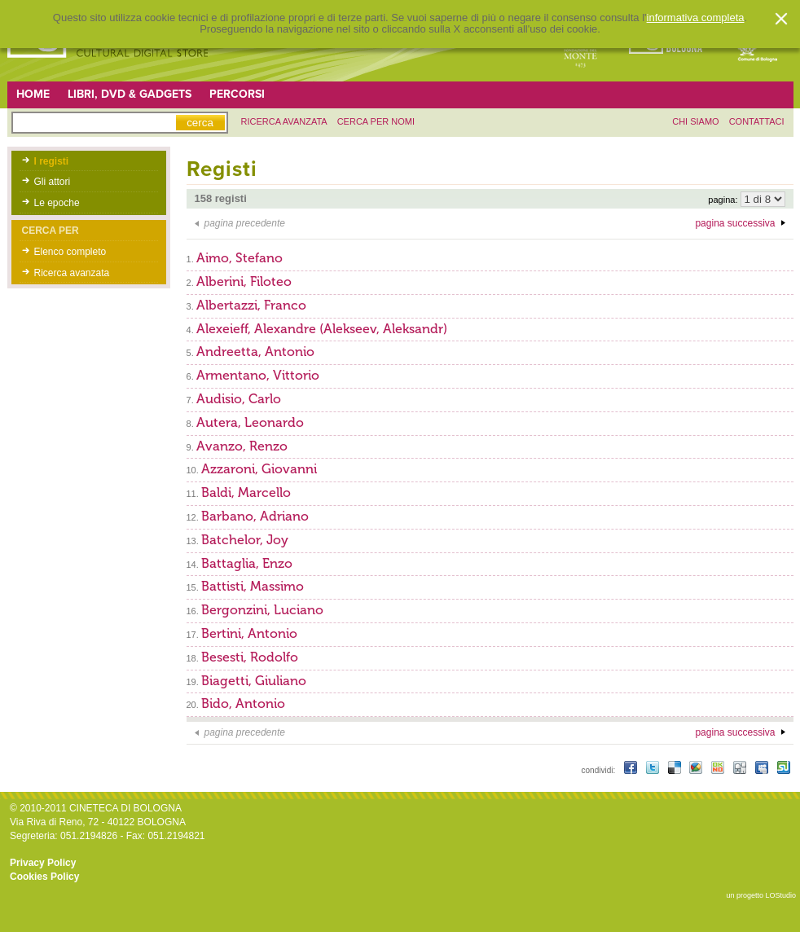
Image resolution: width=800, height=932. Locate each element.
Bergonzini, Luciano (262, 610)
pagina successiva (735, 223)
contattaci (757, 121)
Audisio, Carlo (238, 399)
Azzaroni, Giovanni (259, 469)
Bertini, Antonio (249, 633)
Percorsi (237, 94)
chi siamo (695, 121)
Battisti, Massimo (252, 586)
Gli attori (52, 181)
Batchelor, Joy (244, 539)
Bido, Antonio (243, 703)
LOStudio (780, 895)
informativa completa (696, 18)
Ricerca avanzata (72, 273)
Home (33, 94)
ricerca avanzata (284, 121)
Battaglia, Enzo (246, 563)
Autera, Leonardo (250, 422)
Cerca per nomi (376, 121)
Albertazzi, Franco (251, 305)
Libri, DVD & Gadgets (129, 94)
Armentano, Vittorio (257, 375)
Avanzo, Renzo (242, 446)
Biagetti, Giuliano (253, 680)
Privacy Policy (43, 862)
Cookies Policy (44, 876)
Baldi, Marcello (246, 492)
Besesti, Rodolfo (249, 657)
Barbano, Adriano (255, 516)
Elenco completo (70, 251)
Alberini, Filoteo (244, 281)
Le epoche (57, 203)
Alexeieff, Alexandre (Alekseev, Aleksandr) (321, 328)
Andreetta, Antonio (255, 351)
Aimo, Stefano (239, 258)
